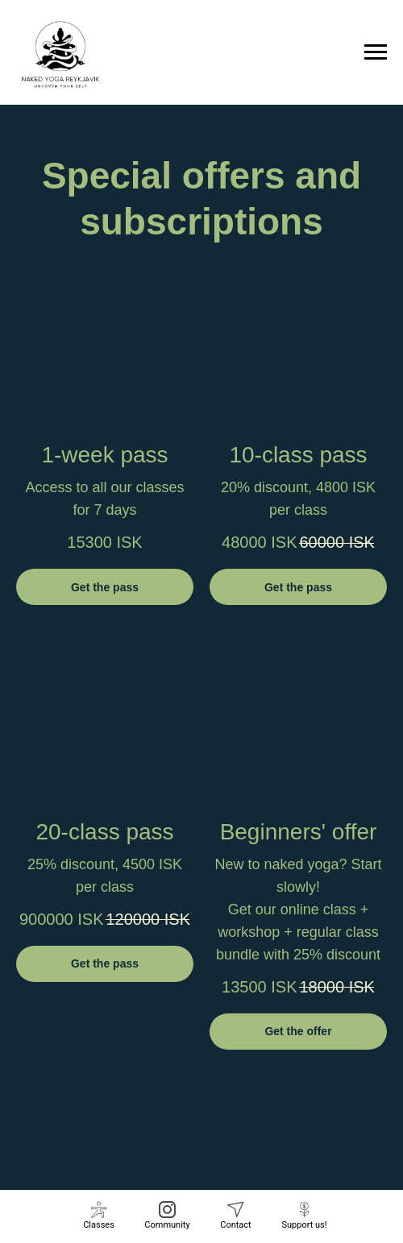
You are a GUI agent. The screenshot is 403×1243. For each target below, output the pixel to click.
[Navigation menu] (375, 52)
